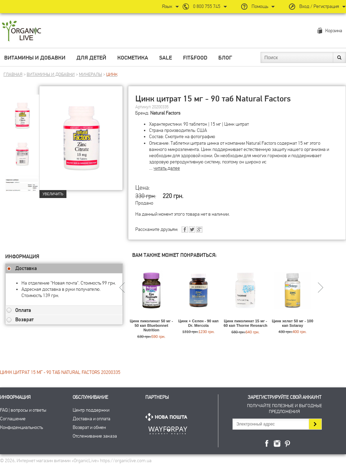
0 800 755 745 (206, 6)
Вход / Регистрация (319, 6)
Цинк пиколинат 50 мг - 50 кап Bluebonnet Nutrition (151, 325)
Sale (165, 57)
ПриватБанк (167, 429)
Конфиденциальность (21, 427)
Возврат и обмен (89, 427)
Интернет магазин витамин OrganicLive (21, 31)
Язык (167, 6)
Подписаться (315, 424)
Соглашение (13, 419)
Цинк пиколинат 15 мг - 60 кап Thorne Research (245, 323)
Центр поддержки (91, 410)
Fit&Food (195, 57)
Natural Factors (165, 113)
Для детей (91, 57)
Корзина (333, 31)
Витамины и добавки (34, 57)
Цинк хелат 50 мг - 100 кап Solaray (292, 323)
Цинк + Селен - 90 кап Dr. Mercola (198, 323)
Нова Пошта (167, 417)
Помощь (260, 6)
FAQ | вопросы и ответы (23, 410)
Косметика (132, 57)
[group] (22, 111)
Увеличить (53, 194)
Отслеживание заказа (95, 436)
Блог (225, 57)
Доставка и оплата (91, 419)
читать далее (167, 168)
